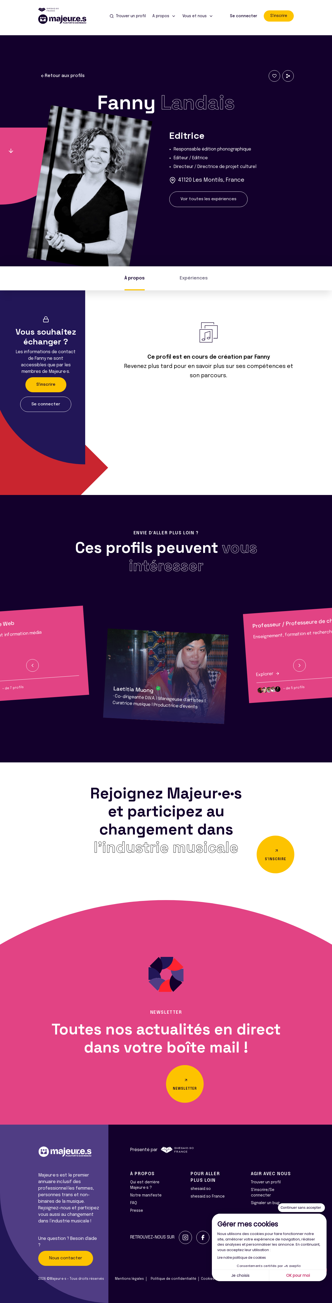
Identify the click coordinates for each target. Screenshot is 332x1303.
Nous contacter (65, 1258)
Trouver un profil (266, 1182)
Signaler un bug (265, 1203)
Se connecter (243, 16)
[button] (32, 665)
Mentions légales (129, 1279)
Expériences (194, 278)
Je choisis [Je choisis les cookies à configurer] (240, 1275)
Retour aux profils (62, 76)
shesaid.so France (208, 1196)
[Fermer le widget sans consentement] (301, 1207)
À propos (134, 278)
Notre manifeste (146, 1195)
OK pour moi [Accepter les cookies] (298, 1275)
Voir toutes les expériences (208, 199)
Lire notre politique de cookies (241, 1257)
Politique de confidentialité (173, 1279)
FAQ (133, 1203)
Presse (136, 1211)
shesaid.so (201, 1189)
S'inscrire (278, 16)
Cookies (208, 1279)
